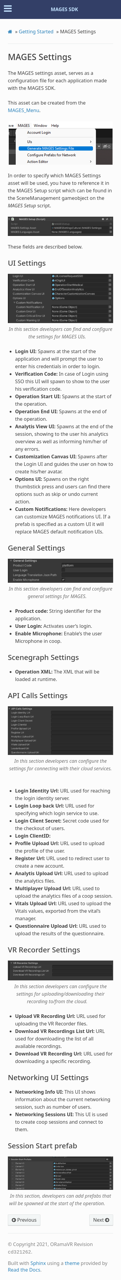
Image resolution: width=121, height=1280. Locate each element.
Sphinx (38, 1262)
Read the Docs (24, 1269)
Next (101, 1220)
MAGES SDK (64, 9)
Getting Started (36, 31)
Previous (24, 1220)
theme (72, 1262)
